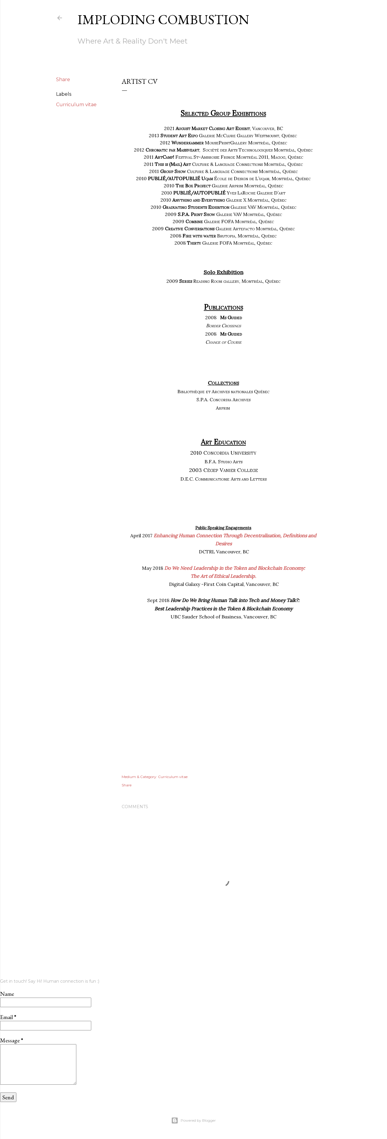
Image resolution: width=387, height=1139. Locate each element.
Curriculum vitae (76, 104)
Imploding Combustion (163, 19)
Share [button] (63, 79)
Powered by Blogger (193, 1120)
